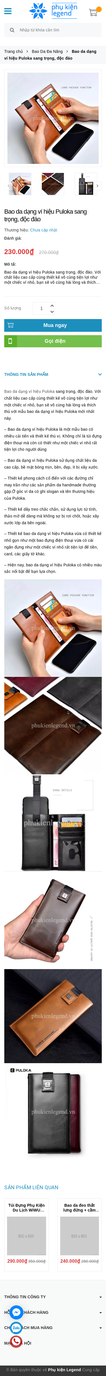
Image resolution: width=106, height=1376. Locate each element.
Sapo (56, 1372)
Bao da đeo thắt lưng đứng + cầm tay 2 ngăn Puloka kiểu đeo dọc (79, 1206)
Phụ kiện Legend (64, 1363)
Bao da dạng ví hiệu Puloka (29, 385)
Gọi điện (55, 334)
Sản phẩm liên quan (31, 1180)
